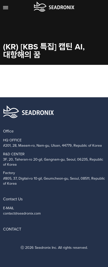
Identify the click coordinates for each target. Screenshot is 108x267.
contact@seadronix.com (22, 213)
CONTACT (12, 229)
